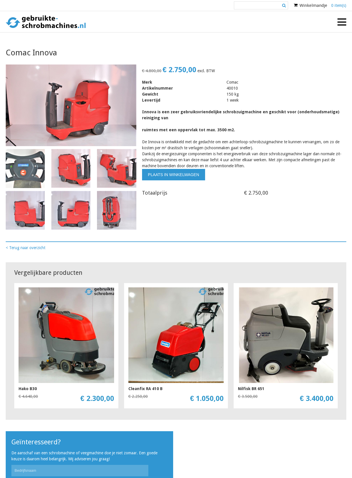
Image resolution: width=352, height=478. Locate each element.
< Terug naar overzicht (25, 247)
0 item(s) (338, 5)
